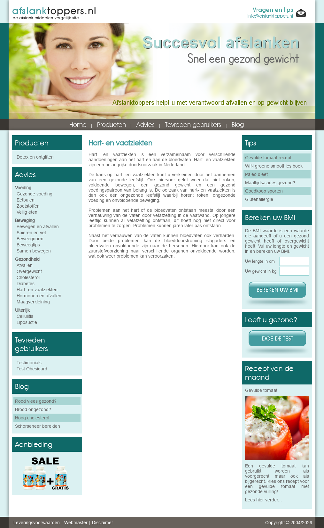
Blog (238, 124)
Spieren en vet (31, 232)
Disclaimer (102, 522)
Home (78, 124)
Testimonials (29, 362)
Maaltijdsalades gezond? (270, 182)
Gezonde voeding (34, 193)
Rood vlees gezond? (36, 401)
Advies (145, 124)
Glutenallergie (259, 199)
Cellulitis (25, 316)
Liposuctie (27, 322)
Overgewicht (29, 271)
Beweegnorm (30, 238)
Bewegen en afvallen (38, 226)
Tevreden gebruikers (193, 124)
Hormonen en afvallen (39, 295)
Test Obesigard (32, 368)
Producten (111, 124)
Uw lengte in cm (260, 261)
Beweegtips (28, 244)
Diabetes (26, 283)
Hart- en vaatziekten (37, 289)
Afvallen (25, 265)
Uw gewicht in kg (260, 271)
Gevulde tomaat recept (268, 157)
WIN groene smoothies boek (274, 166)
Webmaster (76, 522)
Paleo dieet (256, 174)
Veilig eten (27, 212)
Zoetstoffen (28, 206)
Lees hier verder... (263, 499)
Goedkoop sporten (264, 191)
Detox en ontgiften (35, 157)
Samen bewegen (34, 250)
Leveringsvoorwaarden (36, 522)
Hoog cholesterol (32, 417)
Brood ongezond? (33, 409)
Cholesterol (28, 277)
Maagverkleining (33, 301)
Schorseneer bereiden (37, 426)
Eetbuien (26, 199)
